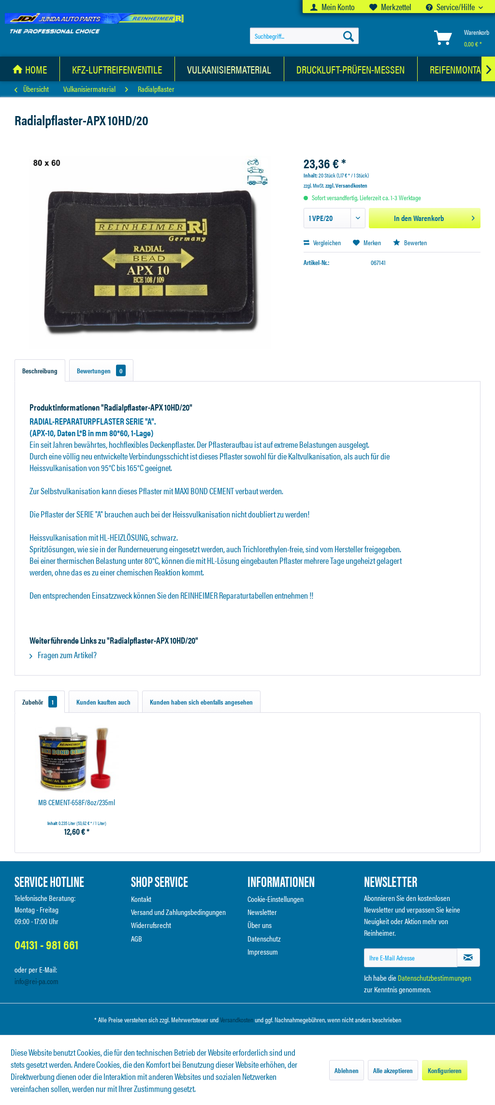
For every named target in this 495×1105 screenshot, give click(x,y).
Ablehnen (347, 1070)
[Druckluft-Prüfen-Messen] (350, 69)
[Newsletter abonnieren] (468, 957)
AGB (136, 938)
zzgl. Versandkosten (346, 185)
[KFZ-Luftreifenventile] (117, 69)
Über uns (260, 924)
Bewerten (410, 242)
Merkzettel (390, 6)
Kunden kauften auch (103, 702)
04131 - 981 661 (46, 944)
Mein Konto (332, 6)
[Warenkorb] (459, 37)
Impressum (263, 951)
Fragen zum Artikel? (63, 654)
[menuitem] (332, 6)
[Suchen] (348, 36)
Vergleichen (322, 242)
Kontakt (141, 898)
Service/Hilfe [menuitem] (451, 6)
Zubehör (39, 702)
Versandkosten (236, 1019)
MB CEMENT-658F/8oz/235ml (76, 802)
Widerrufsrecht (151, 924)
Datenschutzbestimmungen (434, 977)
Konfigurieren (445, 1070)
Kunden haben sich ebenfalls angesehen (201, 702)
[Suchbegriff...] (304, 36)
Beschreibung (40, 370)
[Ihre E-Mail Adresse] (410, 957)
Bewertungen (101, 370)
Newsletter (262, 911)
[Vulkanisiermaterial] (229, 69)
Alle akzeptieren (393, 1070)
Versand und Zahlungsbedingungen (178, 911)
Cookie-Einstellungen (276, 898)
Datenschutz (264, 938)
